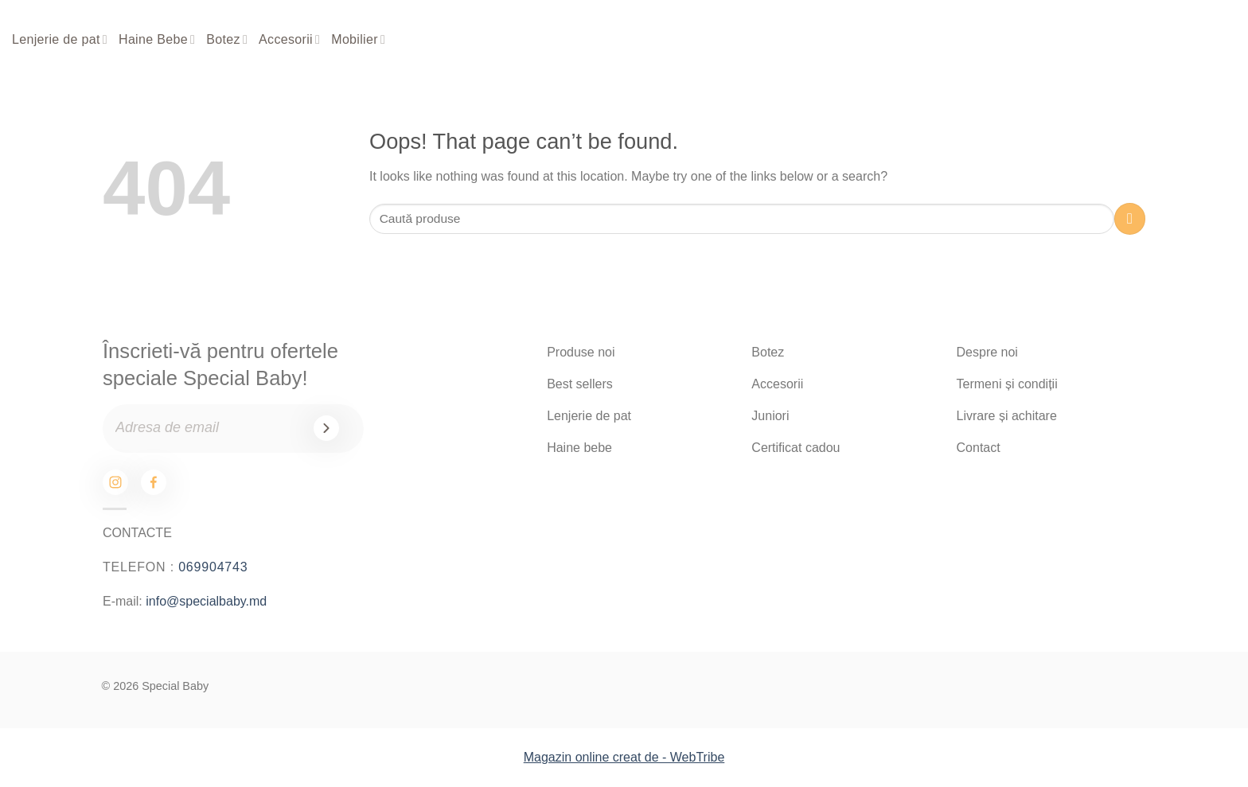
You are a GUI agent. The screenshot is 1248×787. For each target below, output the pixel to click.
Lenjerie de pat (59, 39)
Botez (227, 39)
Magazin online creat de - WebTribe (624, 757)
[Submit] (1129, 218)
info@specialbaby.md (206, 601)
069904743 (213, 567)
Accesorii (289, 39)
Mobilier (358, 39)
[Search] (1118, 40)
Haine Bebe (157, 39)
